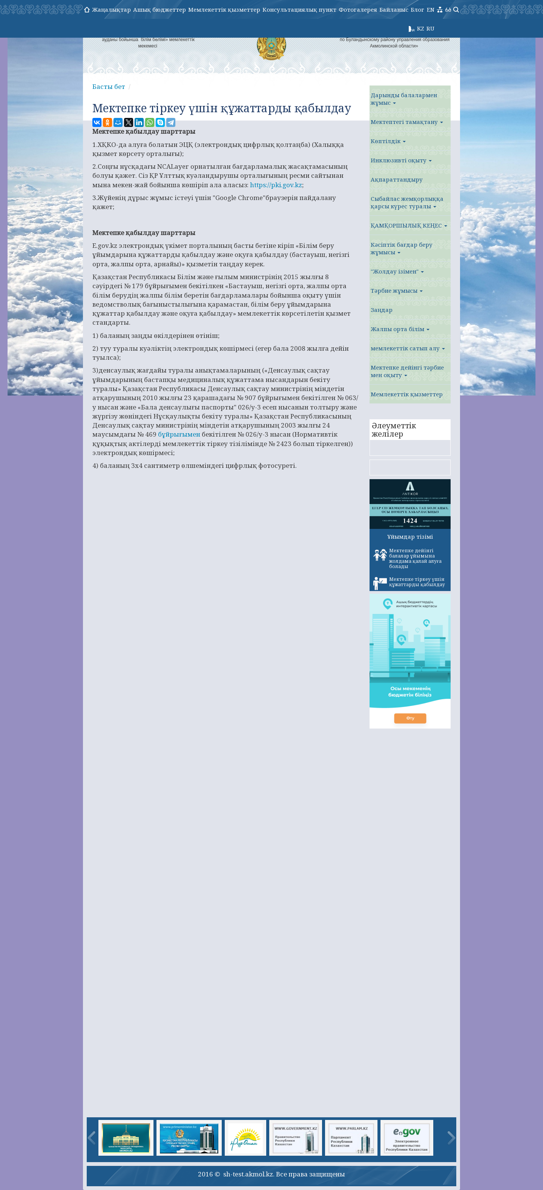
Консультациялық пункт (299, 9)
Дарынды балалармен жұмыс (404, 98)
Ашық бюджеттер (159, 9)
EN (430, 9)
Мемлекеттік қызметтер (224, 9)
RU (430, 28)
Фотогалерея (358, 9)
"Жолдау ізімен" (397, 271)
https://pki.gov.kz (276, 184)
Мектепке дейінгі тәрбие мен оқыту (407, 371)
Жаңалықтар (111, 9)
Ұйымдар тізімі (410, 536)
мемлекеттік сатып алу (408, 348)
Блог (417, 9)
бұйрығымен (179, 434)
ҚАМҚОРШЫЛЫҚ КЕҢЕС (409, 225)
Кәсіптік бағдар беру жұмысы (402, 248)
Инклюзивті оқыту (401, 160)
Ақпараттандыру (397, 179)
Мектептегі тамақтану (407, 121)
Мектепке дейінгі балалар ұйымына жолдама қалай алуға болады (407, 558)
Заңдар (382, 309)
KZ (420, 28)
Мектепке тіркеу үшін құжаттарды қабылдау (409, 583)
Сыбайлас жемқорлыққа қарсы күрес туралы (407, 202)
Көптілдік (388, 141)
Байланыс (393, 9)
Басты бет (108, 86)
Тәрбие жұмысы (397, 290)
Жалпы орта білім (400, 329)
